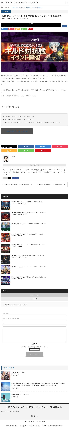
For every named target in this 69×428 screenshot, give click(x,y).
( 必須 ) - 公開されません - (11, 318)
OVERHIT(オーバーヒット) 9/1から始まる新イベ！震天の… (28, 234)
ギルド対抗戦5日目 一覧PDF (17, 131)
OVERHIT (9, 18)
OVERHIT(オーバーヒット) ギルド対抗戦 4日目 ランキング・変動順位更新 (19, 184)
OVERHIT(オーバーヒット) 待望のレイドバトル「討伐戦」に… (29, 212)
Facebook (15, 177)
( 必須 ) (6, 313)
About (25, 421)
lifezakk (26, 18)
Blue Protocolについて (18, 372)
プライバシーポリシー (40, 421)
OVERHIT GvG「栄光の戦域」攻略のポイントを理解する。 (28, 255)
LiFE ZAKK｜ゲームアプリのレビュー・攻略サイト (34, 407)
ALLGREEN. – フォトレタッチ (20, 394)
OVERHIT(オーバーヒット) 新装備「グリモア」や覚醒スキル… (29, 277)
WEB (5, 177)
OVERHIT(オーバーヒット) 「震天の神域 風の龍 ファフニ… (29, 223)
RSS (37, 416)
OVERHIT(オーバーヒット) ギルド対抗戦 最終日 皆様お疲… (29, 244)
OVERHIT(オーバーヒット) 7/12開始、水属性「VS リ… (27, 202)
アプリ (24, 203)
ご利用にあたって (31, 421)
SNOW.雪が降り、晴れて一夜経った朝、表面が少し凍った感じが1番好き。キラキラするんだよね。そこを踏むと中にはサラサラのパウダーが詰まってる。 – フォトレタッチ (39, 384)
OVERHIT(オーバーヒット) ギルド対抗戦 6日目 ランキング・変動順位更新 (52, 184)
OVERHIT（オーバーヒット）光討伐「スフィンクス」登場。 (29, 266)
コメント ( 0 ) (35, 298)
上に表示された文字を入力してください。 (34, 347)
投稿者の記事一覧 (34, 165)
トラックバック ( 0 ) (34, 295)
